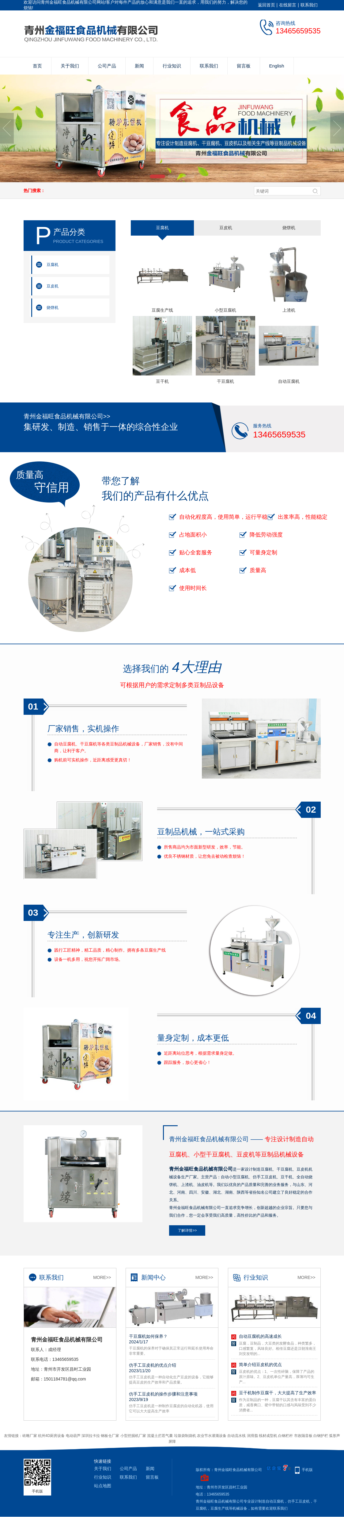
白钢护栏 (320, 1436)
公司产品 (107, 65)
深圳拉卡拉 (90, 1436)
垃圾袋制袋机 (185, 1436)
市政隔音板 (303, 1436)
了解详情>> (187, 1230)
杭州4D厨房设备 (51, 1436)
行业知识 (172, 65)
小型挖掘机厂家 (133, 1436)
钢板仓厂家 (110, 1436)
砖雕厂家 (29, 1436)
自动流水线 (236, 1436)
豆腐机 (53, 264)
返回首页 (266, 4)
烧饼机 (53, 307)
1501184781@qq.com (65, 1378)
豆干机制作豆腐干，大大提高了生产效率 (277, 1392)
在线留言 (287, 4)
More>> (102, 1277)
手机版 (307, 1470)
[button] (157, 176)
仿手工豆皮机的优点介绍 (172, 1368)
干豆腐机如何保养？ (172, 1339)
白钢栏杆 (285, 1436)
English (276, 65)
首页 (37, 65)
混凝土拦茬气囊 (160, 1436)
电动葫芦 (73, 1436)
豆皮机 (53, 286)
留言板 (244, 65)
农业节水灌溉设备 (211, 1436)
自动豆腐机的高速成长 (260, 1336)
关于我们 (70, 65)
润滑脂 (252, 1436)
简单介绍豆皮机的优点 (260, 1364)
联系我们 (309, 4)
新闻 (139, 65)
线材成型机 (268, 1436)
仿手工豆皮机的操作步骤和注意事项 (172, 1397)
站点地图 (102, 1485)
